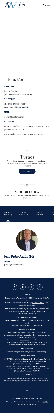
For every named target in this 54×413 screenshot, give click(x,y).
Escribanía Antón (28, 398)
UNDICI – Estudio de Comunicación (33, 403)
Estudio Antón (17, 398)
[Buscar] (43, 5)
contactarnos (24, 340)
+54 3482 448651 (21, 107)
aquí (48, 381)
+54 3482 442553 (35, 311)
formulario (32, 335)
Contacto (39, 398)
